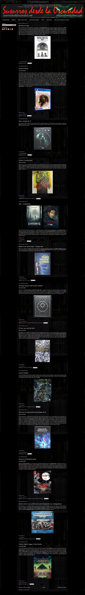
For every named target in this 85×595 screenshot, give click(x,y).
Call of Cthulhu (50, 375)
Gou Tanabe (24, 367)
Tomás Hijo (64, 164)
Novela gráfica (29, 367)
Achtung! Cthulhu (25, 322)
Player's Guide (56, 290)
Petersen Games (42, 548)
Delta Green (56, 79)
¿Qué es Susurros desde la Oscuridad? (61, 19)
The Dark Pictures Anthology (30, 74)
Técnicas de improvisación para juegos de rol (32, 412)
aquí (26, 169)
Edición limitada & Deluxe (26, 198)
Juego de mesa (32, 538)
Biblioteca (14, 19)
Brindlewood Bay (24, 25)
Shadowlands (32, 418)
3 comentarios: (22, 239)
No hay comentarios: (23, 61)
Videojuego (24, 115)
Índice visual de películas (34, 19)
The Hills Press (31, 34)
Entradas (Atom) (27, 589)
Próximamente (49, 19)
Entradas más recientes (24, 587)
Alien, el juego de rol (25, 121)
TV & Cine (24, 241)
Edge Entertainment (27, 554)
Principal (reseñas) (5, 19)
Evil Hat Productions (43, 419)
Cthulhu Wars (38, 552)
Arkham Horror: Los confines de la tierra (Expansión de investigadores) (40, 504)
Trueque (28, 280)
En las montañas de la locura (42, 332)
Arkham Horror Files (25, 538)
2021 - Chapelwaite (24, 204)
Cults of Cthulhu (23, 373)
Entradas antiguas (61, 587)
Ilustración (33, 198)
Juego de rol (24, 63)
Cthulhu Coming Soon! (25, 160)
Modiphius (57, 292)
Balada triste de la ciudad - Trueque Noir (31, 246)
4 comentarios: (22, 366)
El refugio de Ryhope (41, 250)
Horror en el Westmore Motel (27, 459)
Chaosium (38, 375)
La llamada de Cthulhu (31, 406)
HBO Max (39, 230)
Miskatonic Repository (23, 464)
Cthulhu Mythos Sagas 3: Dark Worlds (30, 544)
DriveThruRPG (36, 464)
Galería (42, 19)
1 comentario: (21, 537)
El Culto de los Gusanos (31, 469)
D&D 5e (29, 548)
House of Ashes (23, 68)
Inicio (44, 587)
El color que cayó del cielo (27, 328)
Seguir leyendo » (22, 112)
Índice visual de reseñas (22, 19)
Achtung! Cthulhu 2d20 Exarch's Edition (31, 285)
